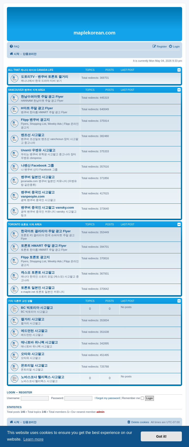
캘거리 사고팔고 (32, 319)
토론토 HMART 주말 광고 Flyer (43, 245)
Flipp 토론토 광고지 (35, 257)
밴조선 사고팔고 (32, 135)
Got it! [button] (161, 436)
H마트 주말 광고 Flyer (37, 108)
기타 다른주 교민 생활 (20, 301)
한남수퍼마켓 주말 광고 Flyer (42, 96)
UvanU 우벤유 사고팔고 (38, 150)
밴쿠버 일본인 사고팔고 (38, 177)
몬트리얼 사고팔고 (34, 365)
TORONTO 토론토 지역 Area (25, 224)
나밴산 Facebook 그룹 (37, 165)
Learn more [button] (33, 439)
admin (100, 411)
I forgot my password (107, 398)
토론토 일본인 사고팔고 (38, 288)
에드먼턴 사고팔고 (34, 331)
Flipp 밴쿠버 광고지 (35, 120)
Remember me (133, 398)
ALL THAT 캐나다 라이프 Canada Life (30, 70)
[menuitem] (14, 46)
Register (25, 392)
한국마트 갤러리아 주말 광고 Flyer (46, 231)
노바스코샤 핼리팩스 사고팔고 (42, 377)
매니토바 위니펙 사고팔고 (39, 342)
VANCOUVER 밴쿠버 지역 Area (26, 90)
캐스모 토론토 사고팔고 (38, 272)
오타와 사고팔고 (32, 354)
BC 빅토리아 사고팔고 (37, 307)
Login (11, 392)
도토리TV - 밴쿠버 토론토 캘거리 (44, 76)
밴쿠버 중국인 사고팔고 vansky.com (47, 207)
